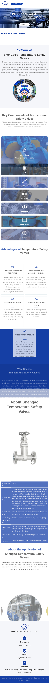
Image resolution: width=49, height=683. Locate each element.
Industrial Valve (14, 16)
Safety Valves (26, 16)
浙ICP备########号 (40, 678)
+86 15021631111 (24, 645)
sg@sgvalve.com (24, 658)
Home (5, 16)
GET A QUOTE (24, 24)
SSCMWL (27, 680)
